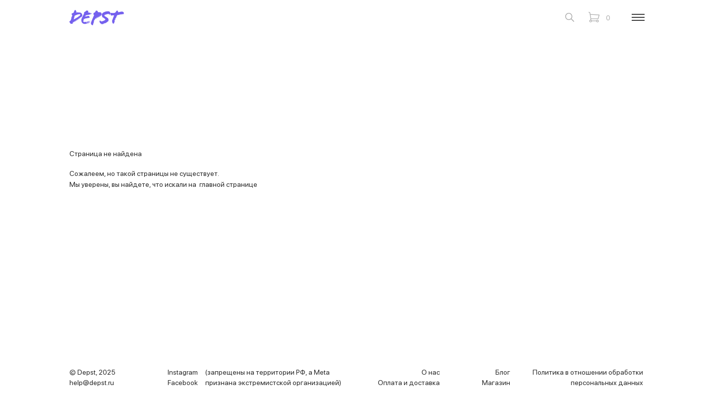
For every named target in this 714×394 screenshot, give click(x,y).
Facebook (183, 383)
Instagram (183, 372)
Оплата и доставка (409, 383)
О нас (430, 372)
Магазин (496, 383)
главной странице (228, 184)
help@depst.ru (91, 383)
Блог (502, 372)
